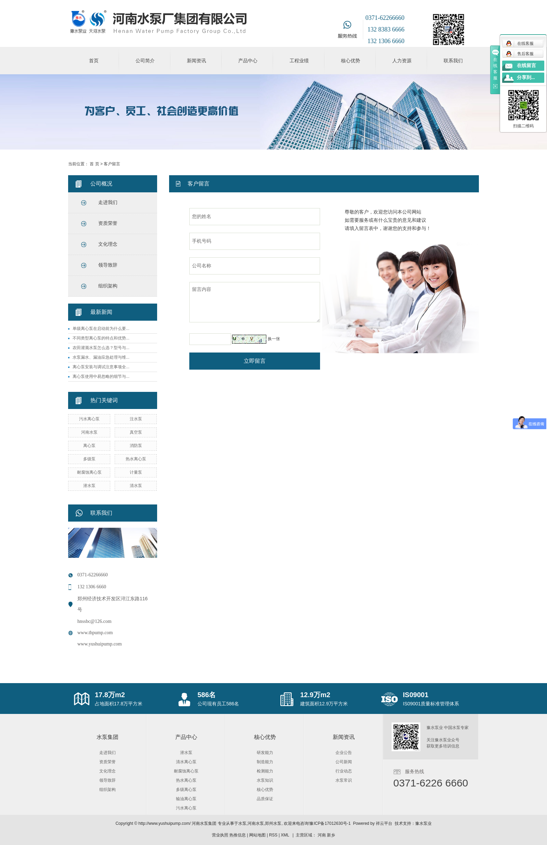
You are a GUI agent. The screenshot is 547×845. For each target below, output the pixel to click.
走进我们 (107, 202)
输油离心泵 (186, 798)
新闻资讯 (196, 60)
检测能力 (265, 771)
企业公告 (343, 752)
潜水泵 (89, 485)
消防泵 (136, 445)
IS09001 (416, 695)
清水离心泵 (186, 761)
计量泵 (136, 472)
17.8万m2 (110, 695)
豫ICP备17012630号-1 (330, 823)
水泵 (242, 823)
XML (285, 835)
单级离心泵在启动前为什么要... (101, 328)
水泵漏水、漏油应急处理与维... (101, 357)
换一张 (274, 338)
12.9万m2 (315, 695)
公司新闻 (343, 761)
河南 (322, 835)
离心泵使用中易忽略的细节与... (101, 376)
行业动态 (343, 771)
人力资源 (401, 60)
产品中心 (247, 60)
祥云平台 (384, 823)
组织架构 (107, 286)
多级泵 (89, 459)
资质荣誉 (107, 223)
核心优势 (350, 60)
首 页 (94, 164)
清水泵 (136, 485)
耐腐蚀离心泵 (89, 472)
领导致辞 (107, 265)
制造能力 (265, 761)
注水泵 (136, 419)
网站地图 (257, 835)
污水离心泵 (89, 419)
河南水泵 (89, 432)
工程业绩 (299, 60)
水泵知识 (265, 780)
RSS (273, 835)
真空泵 (136, 432)
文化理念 (107, 244)
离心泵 (89, 445)
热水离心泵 (136, 459)
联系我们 (453, 60)
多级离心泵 (186, 789)
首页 (94, 60)
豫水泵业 (423, 823)
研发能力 (265, 752)
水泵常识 (343, 780)
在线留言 (526, 65)
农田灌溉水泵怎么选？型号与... (101, 347)
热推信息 (237, 835)
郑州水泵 (273, 823)
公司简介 (145, 60)
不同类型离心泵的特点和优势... (101, 338)
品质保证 (265, 798)
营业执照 (220, 835)
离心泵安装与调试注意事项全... (101, 366)
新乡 (331, 835)
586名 (207, 695)
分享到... (526, 77)
